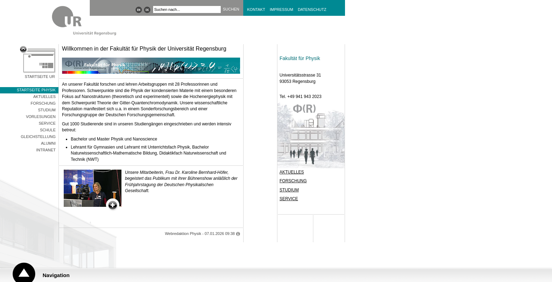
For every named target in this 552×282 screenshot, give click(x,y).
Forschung (43, 103)
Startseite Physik (36, 90)
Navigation (56, 275)
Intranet (46, 150)
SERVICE (289, 198)
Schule (48, 130)
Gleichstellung (38, 137)
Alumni (48, 143)
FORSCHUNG (293, 180)
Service (47, 123)
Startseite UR (40, 76)
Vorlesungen (41, 116)
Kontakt (256, 9)
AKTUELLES (292, 172)
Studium (47, 110)
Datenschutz (312, 9)
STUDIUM (289, 190)
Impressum (281, 9)
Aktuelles (44, 96)
